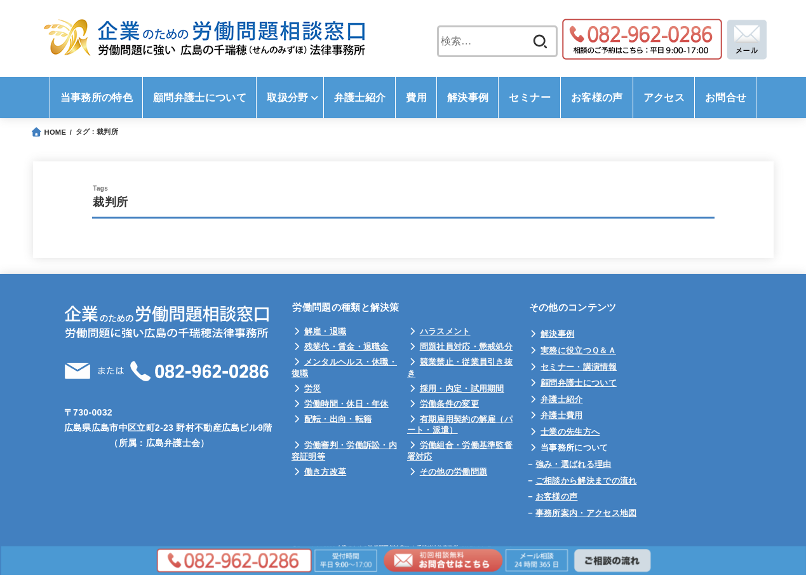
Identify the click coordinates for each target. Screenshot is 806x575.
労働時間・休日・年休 (346, 404)
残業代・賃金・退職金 (346, 346)
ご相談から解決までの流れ (586, 480)
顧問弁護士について (579, 383)
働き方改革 (325, 472)
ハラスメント (445, 331)
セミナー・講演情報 (579, 367)
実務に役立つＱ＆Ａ (578, 350)
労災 (312, 388)
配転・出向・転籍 (338, 419)
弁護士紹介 (562, 399)
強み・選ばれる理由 (573, 464)
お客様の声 (556, 496)
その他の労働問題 (453, 472)
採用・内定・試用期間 (462, 388)
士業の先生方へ (570, 431)
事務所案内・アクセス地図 (586, 513)
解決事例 (557, 334)
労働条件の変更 (449, 404)
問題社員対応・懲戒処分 (466, 346)
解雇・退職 (325, 331)
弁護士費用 (562, 415)
